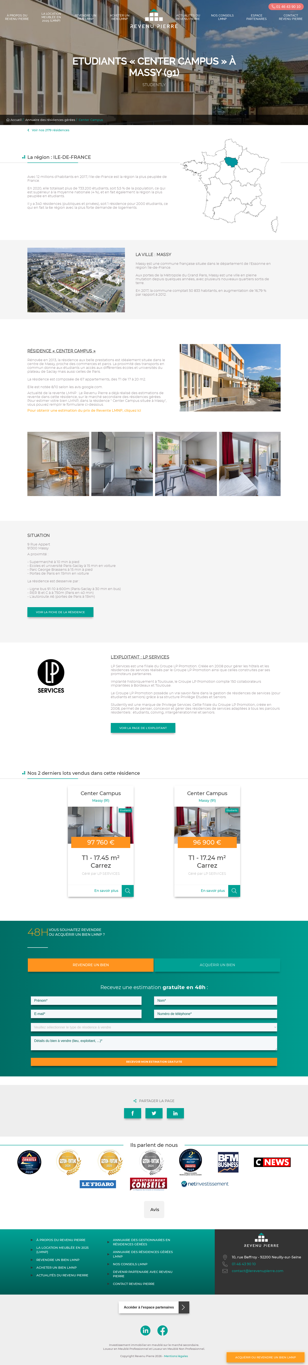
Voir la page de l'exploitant (143, 728)
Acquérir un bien (217, 965)
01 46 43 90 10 (286, 7)
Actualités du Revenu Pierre (188, 17)
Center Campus (91, 120)
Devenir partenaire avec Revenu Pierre (142, 1274)
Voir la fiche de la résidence (60, 612)
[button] (144, 1222)
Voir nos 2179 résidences (48, 130)
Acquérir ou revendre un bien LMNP (265, 1357)
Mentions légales (176, 1356)
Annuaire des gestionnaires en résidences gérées (141, 1242)
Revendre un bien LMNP (85, 17)
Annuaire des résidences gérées (50, 120)
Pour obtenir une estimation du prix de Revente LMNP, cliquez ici (84, 410)
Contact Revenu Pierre (291, 17)
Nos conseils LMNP (222, 17)
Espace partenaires (256, 17)
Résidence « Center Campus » (61, 351)
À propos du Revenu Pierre (17, 17)
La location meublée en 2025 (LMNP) (51, 17)
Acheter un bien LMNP (119, 17)
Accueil (14, 120)
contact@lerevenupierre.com (252, 1271)
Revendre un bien (91, 965)
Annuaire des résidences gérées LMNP (143, 1254)
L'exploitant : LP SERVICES (140, 657)
